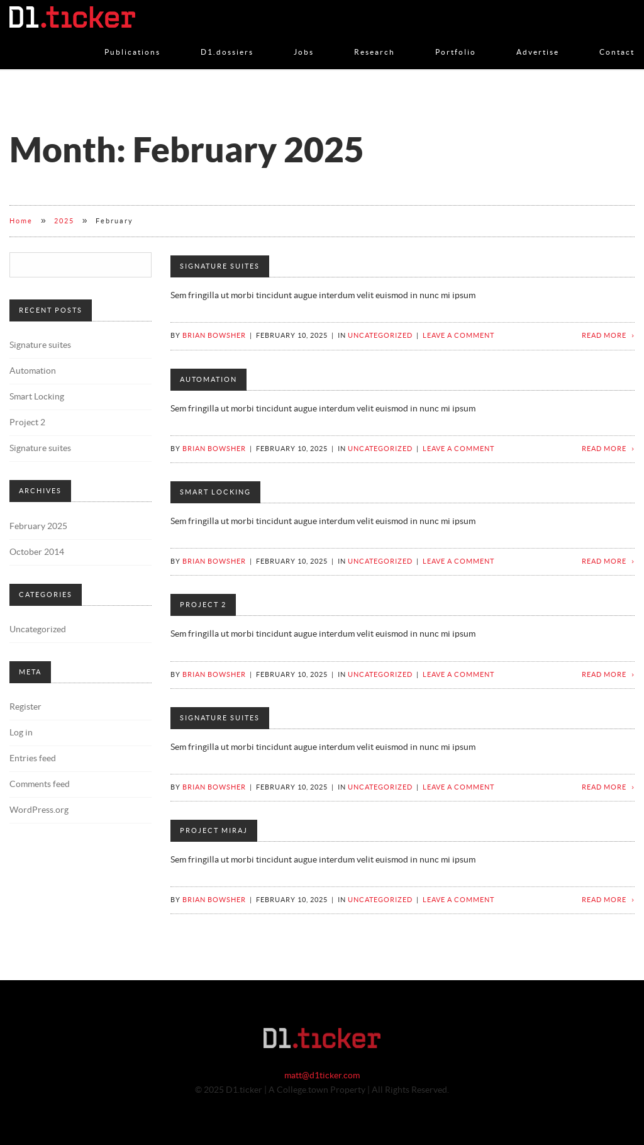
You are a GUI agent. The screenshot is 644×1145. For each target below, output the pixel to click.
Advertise (537, 39)
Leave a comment (458, 335)
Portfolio (455, 39)
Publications (132, 39)
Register (25, 707)
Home (21, 221)
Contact (617, 39)
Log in (21, 733)
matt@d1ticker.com (322, 1075)
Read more (604, 335)
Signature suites (220, 266)
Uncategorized (380, 335)
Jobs (304, 39)
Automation (208, 379)
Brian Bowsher (214, 335)
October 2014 (36, 552)
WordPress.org (39, 810)
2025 (64, 221)
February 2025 (38, 526)
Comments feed (39, 784)
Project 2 (203, 604)
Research (374, 39)
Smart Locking (215, 492)
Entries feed (32, 758)
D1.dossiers (227, 39)
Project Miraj (214, 830)
